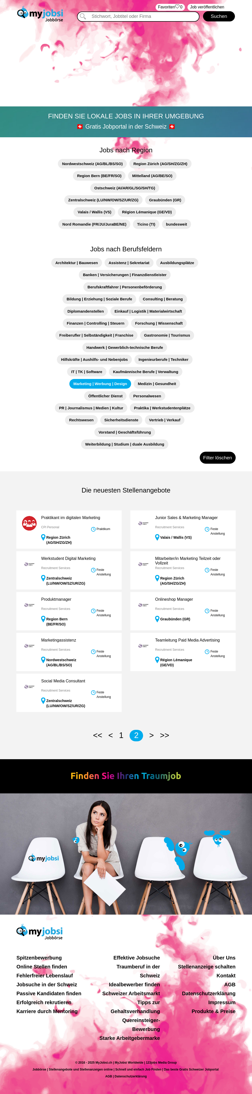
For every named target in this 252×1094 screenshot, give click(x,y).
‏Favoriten (170, 7)
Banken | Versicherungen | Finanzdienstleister (125, 275)
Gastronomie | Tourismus (167, 335)
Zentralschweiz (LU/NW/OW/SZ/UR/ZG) (103, 200)
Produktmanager (56, 599)
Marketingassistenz (58, 640)
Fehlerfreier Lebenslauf (44, 975)
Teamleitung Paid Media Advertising (187, 640)
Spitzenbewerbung (39, 958)
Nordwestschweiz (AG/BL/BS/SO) (92, 164)
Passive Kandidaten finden (48, 993)
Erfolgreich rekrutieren (43, 1002)
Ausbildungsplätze (177, 263)
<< (97, 735)
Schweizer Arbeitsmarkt (131, 993)
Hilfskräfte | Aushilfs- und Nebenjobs (94, 359)
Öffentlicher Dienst (105, 396)
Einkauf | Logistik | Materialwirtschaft (148, 311)
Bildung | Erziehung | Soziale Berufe (99, 299)
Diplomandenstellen (86, 311)
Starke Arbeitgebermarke (129, 1038)
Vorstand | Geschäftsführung (124, 432)
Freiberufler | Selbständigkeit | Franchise (96, 335)
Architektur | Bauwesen (76, 263)
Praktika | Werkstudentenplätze (162, 408)
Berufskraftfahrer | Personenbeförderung (124, 287)
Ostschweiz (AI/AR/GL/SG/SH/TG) (124, 188)
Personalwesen (147, 396)
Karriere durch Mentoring (47, 1011)
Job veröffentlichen (207, 7)
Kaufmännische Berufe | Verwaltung (145, 372)
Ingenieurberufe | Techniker (163, 359)
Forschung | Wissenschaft (159, 323)
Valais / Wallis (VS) (94, 212)
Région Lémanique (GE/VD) (147, 212)
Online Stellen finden (41, 966)
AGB (229, 984)
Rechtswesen (81, 420)
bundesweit (176, 224)
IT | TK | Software (86, 372)
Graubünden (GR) (165, 200)
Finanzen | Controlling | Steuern (95, 323)
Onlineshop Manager (174, 599)
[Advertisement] (126, 65)
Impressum (222, 1002)
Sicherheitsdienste (121, 420)
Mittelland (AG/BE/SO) (152, 176)
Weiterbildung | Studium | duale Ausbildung (124, 444)
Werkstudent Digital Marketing (68, 558)
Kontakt (226, 975)
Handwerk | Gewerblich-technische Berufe (124, 347)
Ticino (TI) (146, 224)
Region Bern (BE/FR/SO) (99, 176)
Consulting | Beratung (163, 299)
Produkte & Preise (213, 1011)
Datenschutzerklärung (208, 993)
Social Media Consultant (63, 681)
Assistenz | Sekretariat (129, 263)
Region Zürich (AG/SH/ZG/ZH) (160, 164)
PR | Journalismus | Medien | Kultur (91, 408)
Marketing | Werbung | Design (100, 384)
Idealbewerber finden (134, 984)
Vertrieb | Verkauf (164, 420)
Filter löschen (217, 457)
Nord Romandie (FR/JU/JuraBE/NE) (94, 224)
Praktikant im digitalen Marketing (70, 517)
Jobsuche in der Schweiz (46, 984)
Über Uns (224, 958)
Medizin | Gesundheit (157, 384)
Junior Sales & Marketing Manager (186, 517)
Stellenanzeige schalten (207, 966)
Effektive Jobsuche (137, 958)
